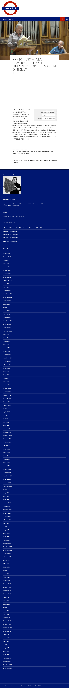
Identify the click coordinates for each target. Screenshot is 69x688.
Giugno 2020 (6, 304)
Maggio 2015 (6, 493)
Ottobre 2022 (7, 257)
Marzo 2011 (6, 654)
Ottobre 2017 (7, 402)
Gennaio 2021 (7, 290)
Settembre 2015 (7, 486)
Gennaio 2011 (7, 661)
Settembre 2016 (7, 445)
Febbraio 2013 (7, 580)
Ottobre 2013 (7, 553)
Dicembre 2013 (7, 547)
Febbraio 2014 (7, 540)
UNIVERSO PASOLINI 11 (10, 241)
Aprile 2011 (6, 651)
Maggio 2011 (6, 648)
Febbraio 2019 (7, 351)
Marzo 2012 (6, 614)
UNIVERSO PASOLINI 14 (10, 231)
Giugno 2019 (6, 338)
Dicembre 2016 (7, 435)
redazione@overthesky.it (12, 205)
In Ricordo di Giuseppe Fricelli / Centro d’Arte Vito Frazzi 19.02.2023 (22, 227)
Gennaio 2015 (7, 506)
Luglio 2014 (6, 523)
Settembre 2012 (7, 597)
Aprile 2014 (6, 533)
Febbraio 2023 (7, 253)
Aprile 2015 (6, 496)
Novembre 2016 (7, 439)
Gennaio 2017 (7, 432)
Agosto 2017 (6, 408)
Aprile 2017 (6, 422)
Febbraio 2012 (7, 617)
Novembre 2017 (7, 398)
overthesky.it (8, 19)
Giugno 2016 (6, 456)
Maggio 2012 (6, 607)
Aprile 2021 (6, 284)
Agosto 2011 (6, 638)
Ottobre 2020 (7, 300)
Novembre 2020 (7, 297)
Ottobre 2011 (7, 631)
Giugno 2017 (6, 415)
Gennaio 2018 (7, 391)
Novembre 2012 (7, 590)
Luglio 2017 (6, 412)
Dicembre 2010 (7, 665)
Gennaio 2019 (7, 354)
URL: (40, 115)
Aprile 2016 (6, 462)
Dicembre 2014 (7, 509)
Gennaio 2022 (7, 273)
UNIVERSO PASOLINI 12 (10, 238)
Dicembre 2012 (7, 587)
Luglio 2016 (6, 452)
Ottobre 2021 (7, 277)
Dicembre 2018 (7, 358)
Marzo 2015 (6, 499)
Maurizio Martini (48, 111)
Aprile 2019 (6, 344)
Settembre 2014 (7, 520)
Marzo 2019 (6, 348)
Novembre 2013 (7, 550)
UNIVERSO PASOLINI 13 (10, 234)
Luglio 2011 (6, 641)
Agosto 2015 (6, 489)
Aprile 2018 (6, 381)
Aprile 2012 (6, 611)
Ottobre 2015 (7, 482)
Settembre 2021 (7, 280)
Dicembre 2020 (7, 294)
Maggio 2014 (6, 530)
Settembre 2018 (7, 364)
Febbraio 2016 (7, 469)
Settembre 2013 (7, 557)
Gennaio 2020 (7, 317)
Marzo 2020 (6, 314)
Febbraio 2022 (7, 270)
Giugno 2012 (6, 604)
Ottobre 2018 (7, 361)
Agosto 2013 (6, 560)
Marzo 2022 (6, 267)
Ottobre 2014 (7, 516)
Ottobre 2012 (7, 594)
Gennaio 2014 (7, 543)
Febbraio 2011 (7, 658)
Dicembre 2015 (7, 476)
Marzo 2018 (6, 385)
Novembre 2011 (7, 627)
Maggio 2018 (6, 378)
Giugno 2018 (6, 375)
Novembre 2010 (7, 668)
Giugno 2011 (6, 644)
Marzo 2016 (6, 466)
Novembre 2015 (7, 479)
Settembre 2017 (7, 405)
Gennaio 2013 (7, 584)
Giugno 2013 (6, 567)
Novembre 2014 (7, 513)
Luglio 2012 (6, 600)
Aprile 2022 (6, 263)
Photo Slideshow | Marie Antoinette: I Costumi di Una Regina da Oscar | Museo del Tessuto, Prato (34, 151)
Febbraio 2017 (7, 429)
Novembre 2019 (7, 324)
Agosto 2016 (6, 449)
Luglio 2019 (6, 334)
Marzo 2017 (6, 425)
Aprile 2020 (6, 311)
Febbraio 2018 (7, 388)
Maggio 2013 (6, 570)
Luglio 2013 (6, 563)
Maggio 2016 (6, 459)
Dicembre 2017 (7, 395)
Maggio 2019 (6, 341)
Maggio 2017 (6, 418)
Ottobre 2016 (7, 442)
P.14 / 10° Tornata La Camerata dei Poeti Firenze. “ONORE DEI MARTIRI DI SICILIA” (34, 160)
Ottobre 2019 (7, 327)
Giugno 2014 (6, 526)
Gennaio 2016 (7, 472)
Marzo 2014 (6, 536)
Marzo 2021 (6, 287)
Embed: (40, 118)
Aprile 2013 (6, 574)
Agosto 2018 (6, 368)
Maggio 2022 (6, 260)
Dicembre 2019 (7, 321)
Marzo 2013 (6, 577)
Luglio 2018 (6, 371)
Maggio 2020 (6, 307)
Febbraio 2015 (7, 503)
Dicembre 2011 (7, 624)
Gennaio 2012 (7, 621)
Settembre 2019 (7, 331)
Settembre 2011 (7, 634)
